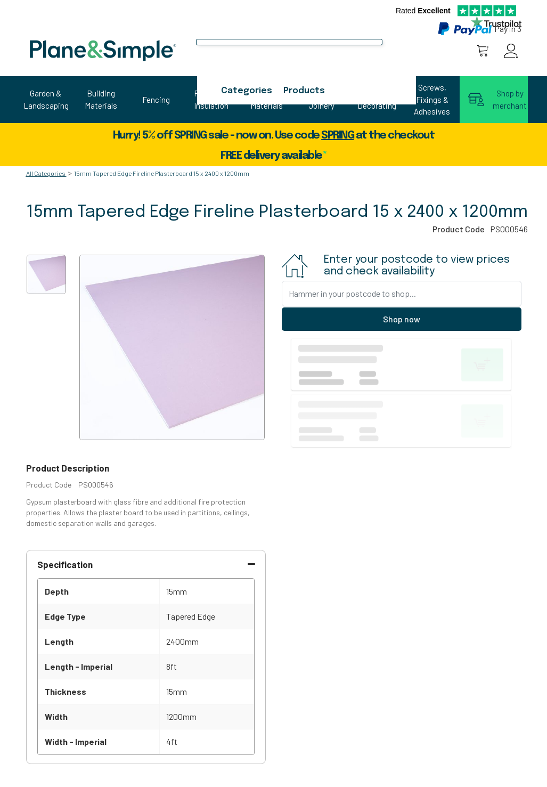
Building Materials (101, 99)
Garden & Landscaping (45, 99)
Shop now (401, 319)
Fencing (156, 99)
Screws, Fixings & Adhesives (432, 99)
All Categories (46, 173)
